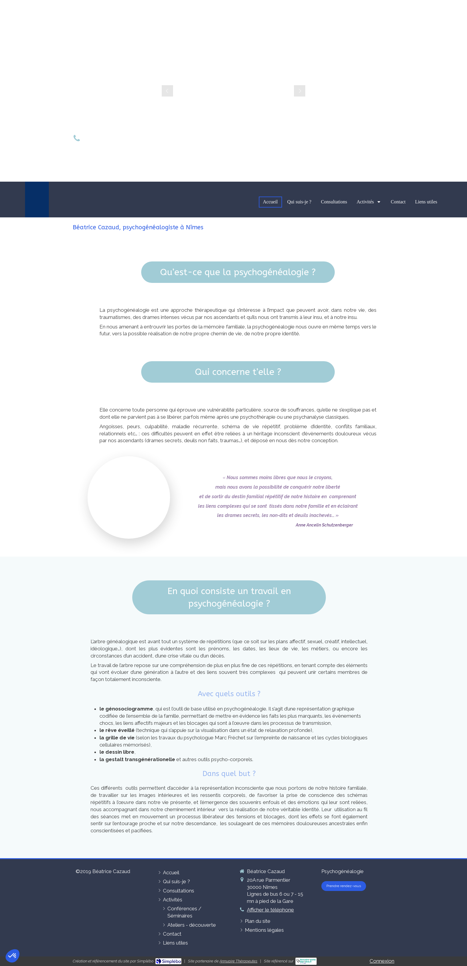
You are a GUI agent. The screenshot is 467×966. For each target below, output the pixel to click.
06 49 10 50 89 (110, 139)
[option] (233, 91)
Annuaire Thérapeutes (238, 961)
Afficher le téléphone (270, 910)
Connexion (382, 961)
